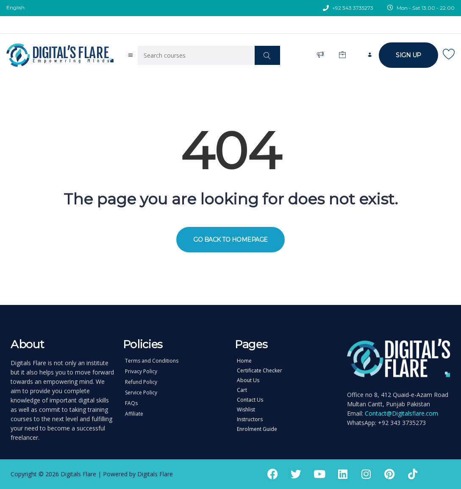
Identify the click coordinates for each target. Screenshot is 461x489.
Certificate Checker (259, 370)
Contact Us (250, 399)
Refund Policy (141, 382)
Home (244, 360)
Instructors (250, 419)
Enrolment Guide (257, 429)
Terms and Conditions (151, 360)
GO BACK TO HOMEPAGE (230, 239)
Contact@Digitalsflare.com (401, 413)
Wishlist (246, 409)
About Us (248, 380)
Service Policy (141, 392)
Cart (242, 390)
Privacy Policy (141, 371)
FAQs (131, 403)
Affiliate (134, 413)
